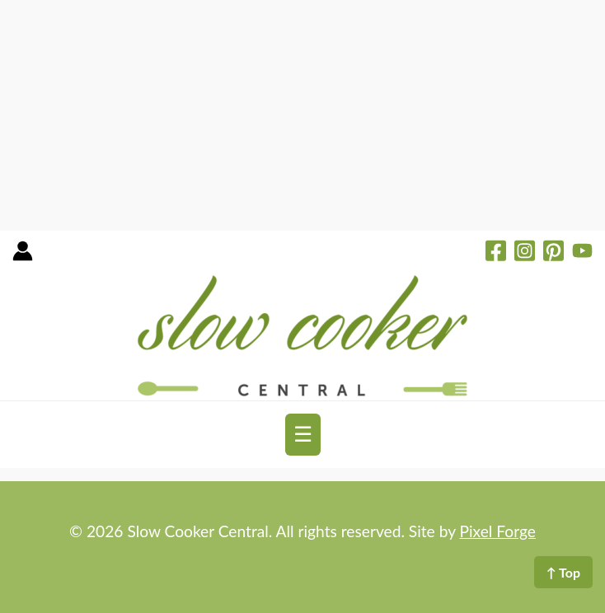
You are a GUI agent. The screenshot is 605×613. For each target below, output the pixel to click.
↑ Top (563, 572)
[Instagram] (524, 253)
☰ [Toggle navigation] (302, 434)
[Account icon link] (22, 256)
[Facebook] (495, 253)
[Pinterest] (553, 253)
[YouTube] (582, 253)
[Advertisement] (302, 115)
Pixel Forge (498, 531)
